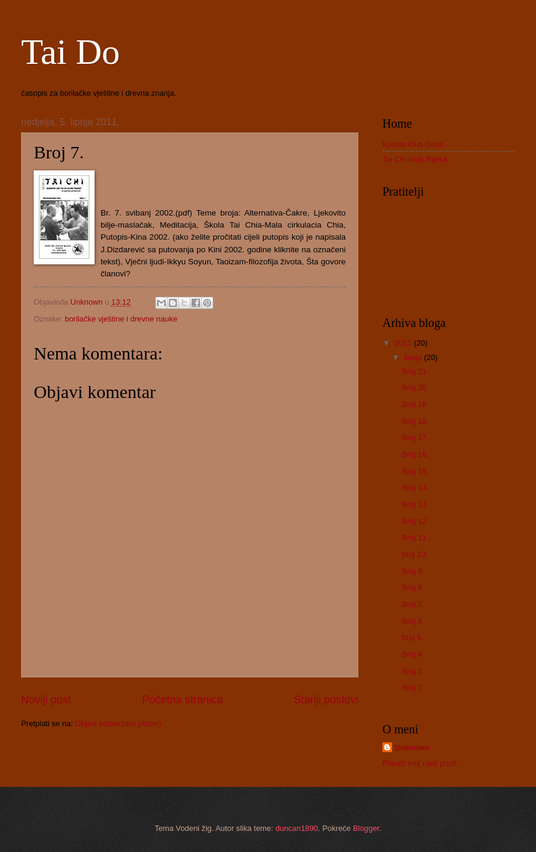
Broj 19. (415, 404)
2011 (404, 342)
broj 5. (412, 637)
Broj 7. (413, 604)
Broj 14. (415, 487)
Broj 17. (415, 437)
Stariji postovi (326, 700)
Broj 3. (413, 671)
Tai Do (70, 52)
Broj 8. (413, 587)
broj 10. (415, 554)
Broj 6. (413, 621)
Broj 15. (415, 471)
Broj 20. (415, 387)
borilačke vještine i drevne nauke (121, 318)
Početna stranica (182, 700)
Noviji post (46, 700)
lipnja (414, 357)
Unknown (411, 747)
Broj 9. (413, 571)
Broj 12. (415, 521)
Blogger (366, 828)
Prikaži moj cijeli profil (419, 763)
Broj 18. (415, 421)
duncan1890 (296, 828)
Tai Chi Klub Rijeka (414, 159)
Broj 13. (415, 504)
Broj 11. (415, 537)
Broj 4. (413, 654)
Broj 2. (413, 687)
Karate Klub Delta (412, 144)
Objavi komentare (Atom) (118, 723)
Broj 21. (415, 371)
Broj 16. (415, 454)
